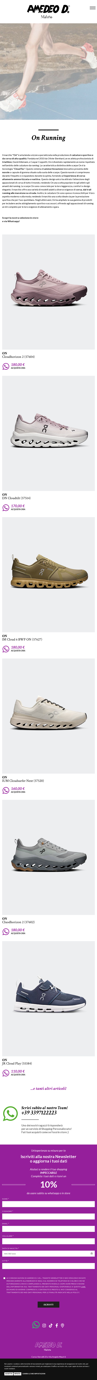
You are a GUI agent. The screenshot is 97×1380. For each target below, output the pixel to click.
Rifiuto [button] (17, 1374)
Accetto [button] (8, 1374)
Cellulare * (8, 1236)
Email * (5, 1224)
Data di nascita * (10, 1248)
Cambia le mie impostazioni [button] (33, 1374)
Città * (5, 1261)
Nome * (5, 1199)
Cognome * (7, 1211)
